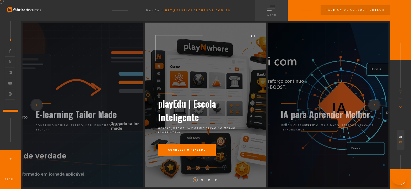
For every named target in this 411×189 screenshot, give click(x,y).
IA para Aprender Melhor (325, 114)
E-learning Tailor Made (76, 114)
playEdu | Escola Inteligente (187, 110)
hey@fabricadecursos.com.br (198, 10)
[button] (195, 180)
